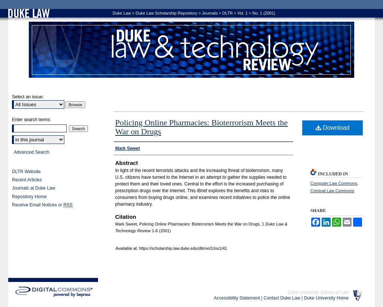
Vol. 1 (243, 13)
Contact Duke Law (282, 298)
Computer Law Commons (333, 183)
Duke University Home (326, 298)
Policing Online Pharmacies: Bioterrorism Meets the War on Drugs (201, 127)
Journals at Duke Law (33, 188)
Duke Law (122, 13)
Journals (210, 13)
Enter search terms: (31, 119)
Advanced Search (31, 152)
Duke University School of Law (318, 292)
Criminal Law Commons (332, 190)
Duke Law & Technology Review (191, 50)
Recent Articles (27, 179)
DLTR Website (26, 171)
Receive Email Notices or (42, 205)
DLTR (227, 13)
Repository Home (29, 196)
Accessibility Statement (237, 298)
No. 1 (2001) (263, 13)
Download (333, 128)
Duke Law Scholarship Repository (166, 13)
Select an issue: (28, 96)
